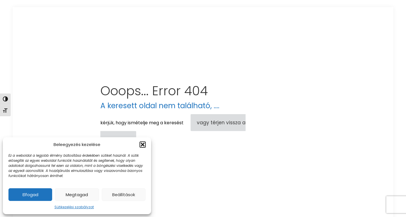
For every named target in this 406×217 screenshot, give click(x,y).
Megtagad (77, 195)
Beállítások (123, 195)
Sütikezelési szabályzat (74, 207)
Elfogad (30, 195)
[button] (142, 144)
